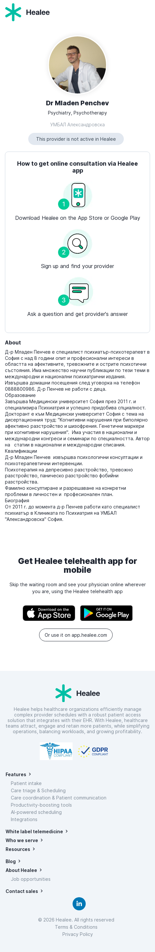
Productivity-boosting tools (41, 805)
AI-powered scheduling (36, 812)
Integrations (24, 819)
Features (16, 774)
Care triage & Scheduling (38, 790)
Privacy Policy (77, 934)
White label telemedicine (34, 831)
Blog (11, 861)
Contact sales (22, 891)
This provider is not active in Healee (76, 139)
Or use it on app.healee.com (76, 635)
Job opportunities (31, 879)
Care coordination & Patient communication (58, 797)
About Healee (21, 870)
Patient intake (26, 783)
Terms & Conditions (77, 927)
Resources (18, 849)
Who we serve (22, 840)
